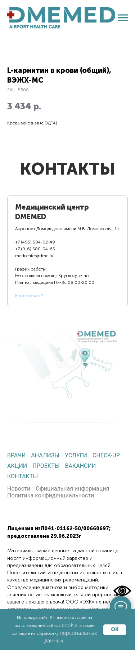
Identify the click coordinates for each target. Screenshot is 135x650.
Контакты (22, 476)
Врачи (16, 455)
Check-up (106, 455)
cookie (70, 624)
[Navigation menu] (123, 18)
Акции (17, 465)
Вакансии (80, 465)
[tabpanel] (67, 359)
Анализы (45, 455)
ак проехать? (30, 295)
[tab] (67, 251)
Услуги (76, 455)
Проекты (45, 465)
